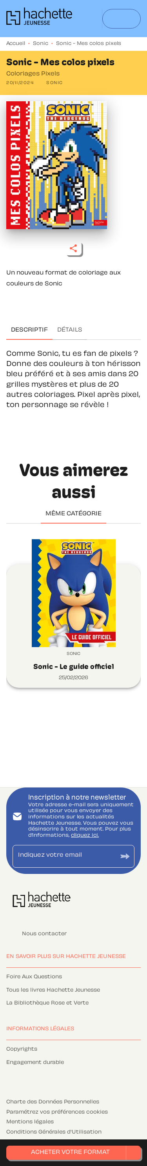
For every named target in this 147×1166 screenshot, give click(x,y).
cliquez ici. (85, 835)
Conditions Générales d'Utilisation (54, 1132)
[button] (54, 83)
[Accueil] (39, 18)
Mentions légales (30, 1122)
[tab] (29, 330)
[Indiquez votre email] (64, 856)
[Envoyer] (125, 856)
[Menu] (121, 19)
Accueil (15, 43)
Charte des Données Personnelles (52, 1102)
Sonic (40, 43)
